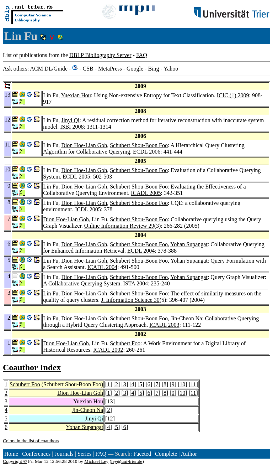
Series (84, 454)
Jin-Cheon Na (186, 318)
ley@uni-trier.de (126, 461)
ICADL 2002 (108, 350)
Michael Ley (96, 461)
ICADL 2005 (146, 193)
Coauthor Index (32, 367)
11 (193, 384)
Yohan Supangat (189, 244)
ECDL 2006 (146, 152)
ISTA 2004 (135, 283)
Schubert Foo (125, 343)
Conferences (36, 454)
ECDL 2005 (76, 177)
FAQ (141, 55)
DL (48, 69)
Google (135, 69)
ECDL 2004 (141, 251)
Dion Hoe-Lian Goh (84, 145)
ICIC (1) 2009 (233, 95)
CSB (87, 69)
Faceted (142, 454)
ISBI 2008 (72, 127)
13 (110, 401)
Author (189, 454)
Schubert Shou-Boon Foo (139, 145)
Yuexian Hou (76, 95)
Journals (63, 454)
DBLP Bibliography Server (100, 55)
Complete (166, 454)
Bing (153, 69)
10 (182, 384)
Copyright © (15, 461)
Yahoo (171, 69)
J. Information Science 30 (130, 300)
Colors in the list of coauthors (31, 440)
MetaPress (110, 69)
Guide (61, 69)
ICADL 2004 (102, 267)
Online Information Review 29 (119, 226)
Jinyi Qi (70, 120)
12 (110, 418)
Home (11, 454)
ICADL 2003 (164, 325)
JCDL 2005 (88, 209)
